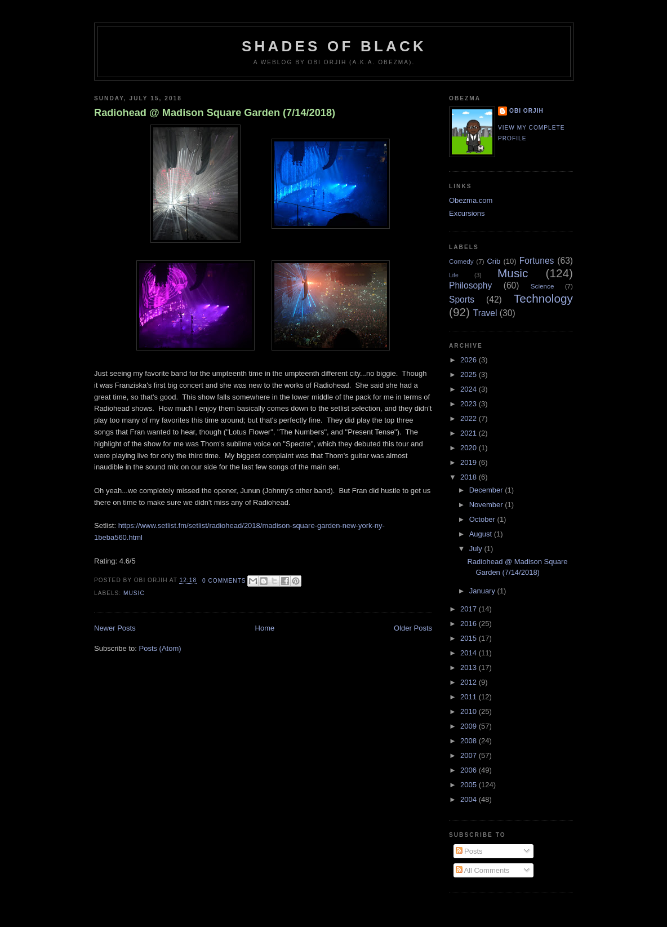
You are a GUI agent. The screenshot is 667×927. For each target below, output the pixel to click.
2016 (469, 623)
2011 (469, 697)
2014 (469, 653)
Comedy (461, 261)
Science (542, 286)
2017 (469, 609)
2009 (469, 726)
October (483, 519)
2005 (469, 784)
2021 (469, 433)
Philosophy (470, 285)
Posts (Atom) (160, 648)
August (481, 534)
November (487, 504)
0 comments (224, 581)
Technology (543, 298)
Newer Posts (115, 628)
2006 (469, 770)
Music (134, 593)
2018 (469, 477)
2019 (469, 462)
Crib (493, 261)
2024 (469, 389)
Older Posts (413, 628)
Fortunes (536, 260)
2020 (469, 447)
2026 (469, 360)
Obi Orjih (526, 111)
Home (265, 628)
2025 (469, 374)
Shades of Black (334, 46)
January (483, 591)
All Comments (483, 870)
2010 (469, 711)
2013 (469, 667)
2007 (469, 755)
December (487, 490)
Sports (461, 299)
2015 (469, 638)
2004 (469, 799)
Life (454, 275)
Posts (469, 851)
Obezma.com (470, 200)
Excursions (467, 213)
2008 (469, 741)
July (476, 548)
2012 (469, 682)
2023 (469, 404)
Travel (485, 313)
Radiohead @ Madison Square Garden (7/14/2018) (214, 112)
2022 (469, 418)
